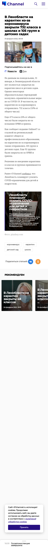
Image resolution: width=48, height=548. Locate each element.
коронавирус (13, 244)
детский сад (12, 249)
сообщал (26, 173)
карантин (30, 244)
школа (28, 249)
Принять (24, 527)
